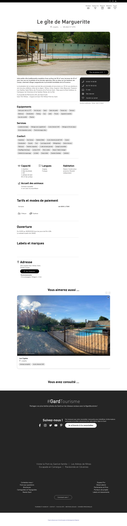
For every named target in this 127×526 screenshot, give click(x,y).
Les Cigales (23, 358)
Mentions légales (71, 507)
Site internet (90, 94)
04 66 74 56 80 (91, 82)
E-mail (88, 90)
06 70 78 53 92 (91, 86)
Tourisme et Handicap (41, 507)
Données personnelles (85, 507)
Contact (52, 507)
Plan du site (60, 507)
